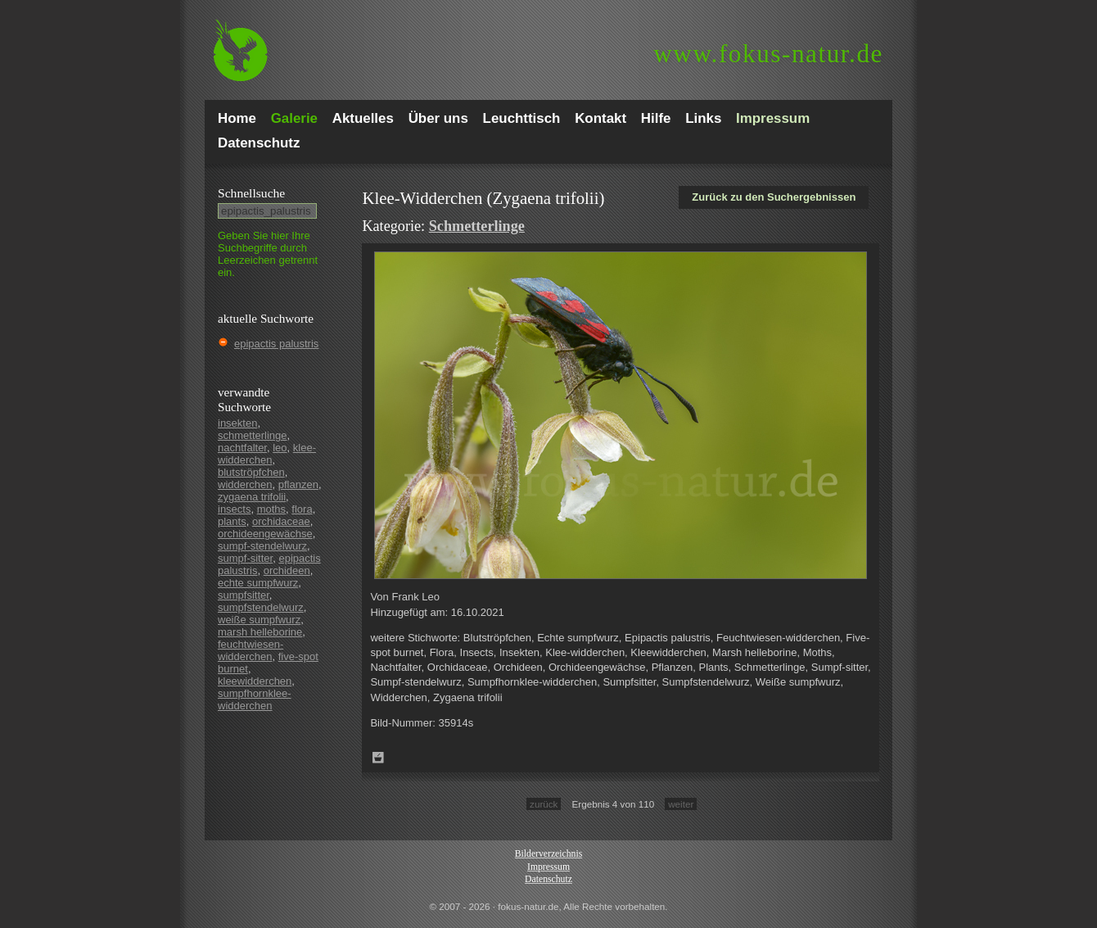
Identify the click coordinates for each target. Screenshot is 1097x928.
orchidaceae (281, 521)
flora (301, 509)
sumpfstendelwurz (261, 607)
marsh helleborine (260, 632)
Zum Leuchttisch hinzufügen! (378, 757)
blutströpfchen (251, 472)
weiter (680, 804)
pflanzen (298, 484)
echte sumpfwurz (258, 583)
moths (271, 509)
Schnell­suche (251, 193)
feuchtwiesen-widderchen (250, 650)
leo (280, 447)
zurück (544, 804)
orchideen (287, 570)
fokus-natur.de (768, 53)
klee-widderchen (267, 453)
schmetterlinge (252, 435)
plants (232, 521)
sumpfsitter (243, 595)
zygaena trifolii (252, 497)
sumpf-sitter (245, 558)
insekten (237, 423)
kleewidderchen (254, 681)
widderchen (245, 484)
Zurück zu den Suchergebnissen (773, 197)
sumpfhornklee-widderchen (254, 699)
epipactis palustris (276, 343)
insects (234, 509)
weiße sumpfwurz (259, 619)
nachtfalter (242, 447)
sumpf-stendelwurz (262, 546)
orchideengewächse (265, 533)
